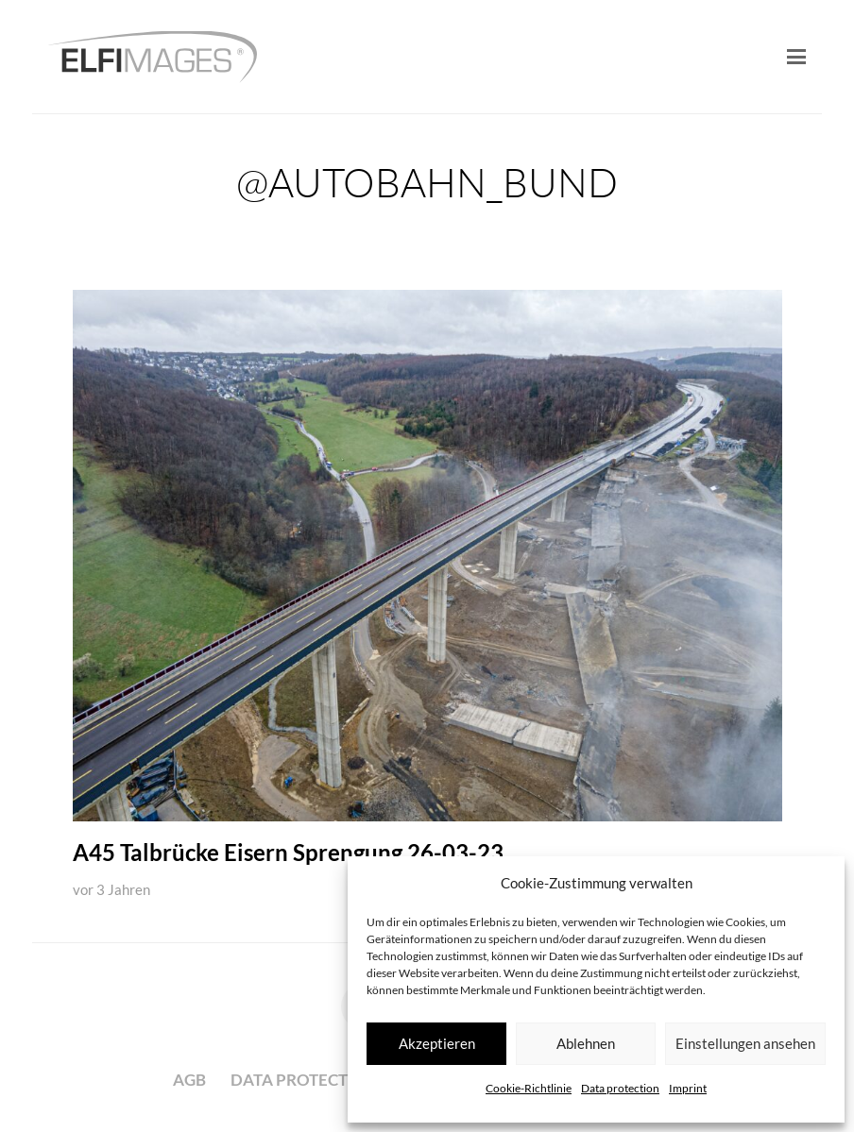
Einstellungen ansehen (745, 1043)
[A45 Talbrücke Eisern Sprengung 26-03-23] (427, 555)
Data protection (620, 1088)
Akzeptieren (437, 1043)
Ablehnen (585, 1043)
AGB (189, 1080)
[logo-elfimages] (152, 57)
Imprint (688, 1088)
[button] (796, 56)
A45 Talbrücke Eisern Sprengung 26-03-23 (288, 853)
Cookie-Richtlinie (529, 1088)
